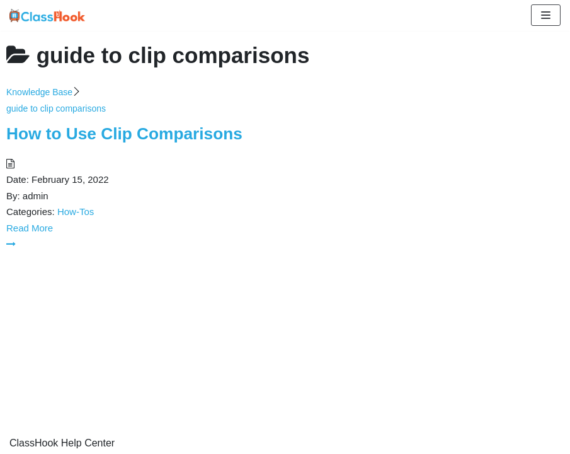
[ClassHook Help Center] (47, 15)
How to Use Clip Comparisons (124, 133)
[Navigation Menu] (546, 15)
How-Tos (75, 211)
